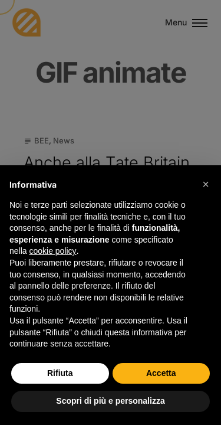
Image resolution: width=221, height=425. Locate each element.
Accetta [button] (161, 373)
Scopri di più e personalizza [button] (110, 401)
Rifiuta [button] (60, 373)
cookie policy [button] (52, 251)
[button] (205, 184)
